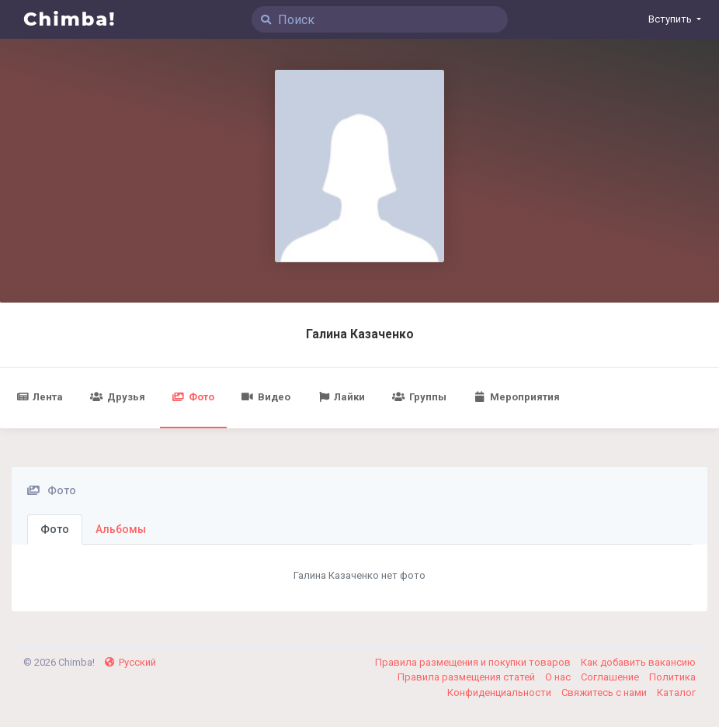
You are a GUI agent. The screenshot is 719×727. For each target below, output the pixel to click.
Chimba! (69, 19)
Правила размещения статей (467, 677)
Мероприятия (517, 397)
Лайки (341, 397)
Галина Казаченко (360, 334)
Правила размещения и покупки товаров (474, 662)
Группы (419, 397)
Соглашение (611, 677)
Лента (39, 397)
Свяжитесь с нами (605, 692)
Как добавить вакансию (638, 662)
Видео (265, 397)
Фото (193, 397)
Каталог (676, 692)
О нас (559, 677)
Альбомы (121, 529)
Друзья (117, 397)
